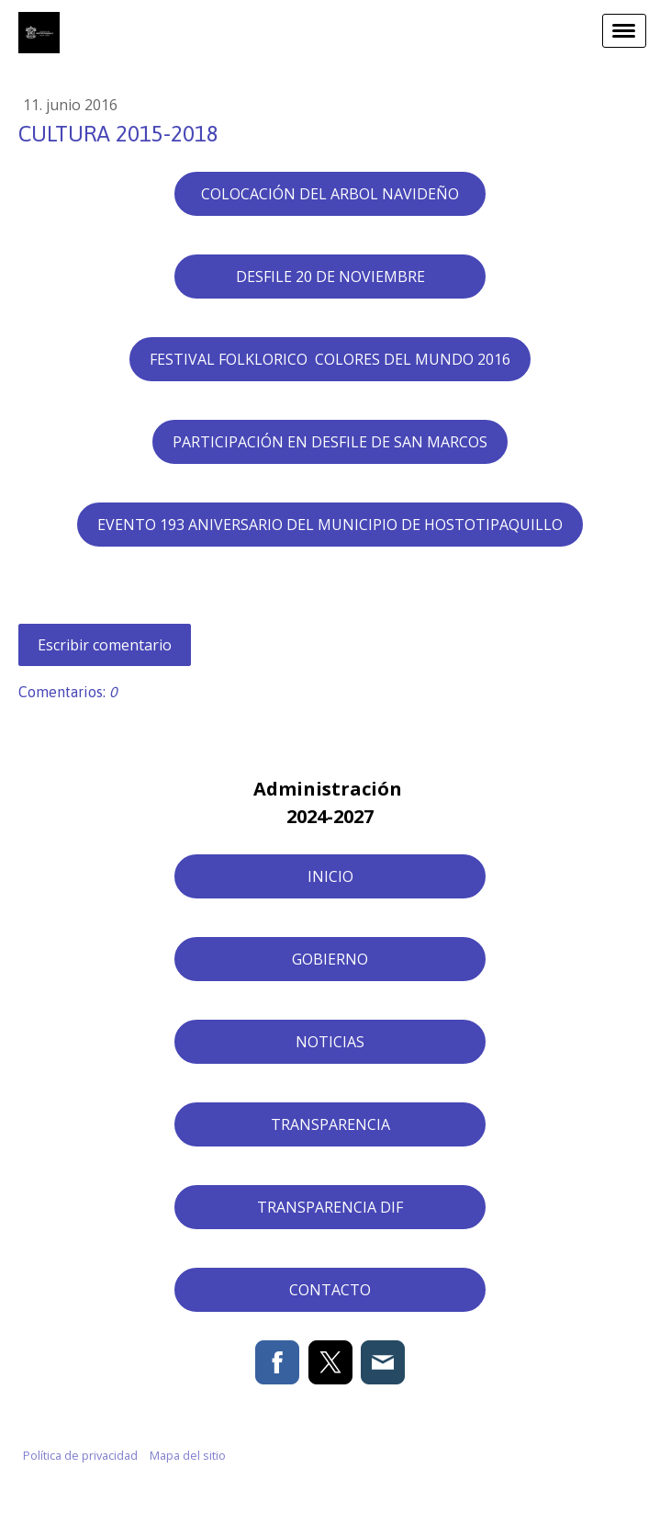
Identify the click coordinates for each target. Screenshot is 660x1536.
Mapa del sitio (188, 1455)
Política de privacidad (80, 1455)
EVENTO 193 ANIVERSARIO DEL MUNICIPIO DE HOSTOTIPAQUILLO (330, 524)
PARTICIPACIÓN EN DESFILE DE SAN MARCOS (330, 442)
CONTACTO (330, 1290)
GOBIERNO (330, 959)
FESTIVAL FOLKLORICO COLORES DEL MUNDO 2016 (330, 359)
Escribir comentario (105, 645)
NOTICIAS (330, 1042)
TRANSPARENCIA (330, 1124)
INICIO (330, 876)
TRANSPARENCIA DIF (330, 1207)
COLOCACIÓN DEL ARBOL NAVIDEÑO (330, 194)
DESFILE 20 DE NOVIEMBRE (330, 276)
